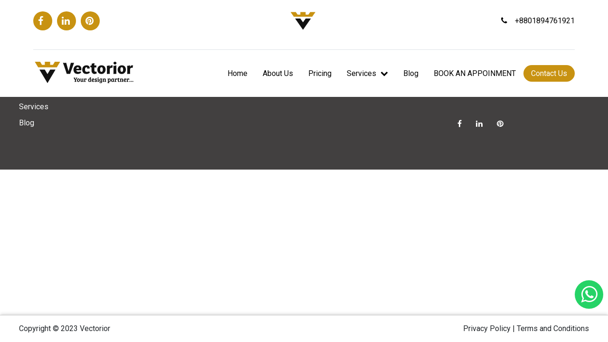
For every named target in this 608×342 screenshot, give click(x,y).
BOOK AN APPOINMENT (475, 73)
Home (237, 73)
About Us (278, 73)
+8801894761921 (538, 20)
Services (367, 73)
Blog (410, 73)
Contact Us (549, 73)
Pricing (320, 73)
